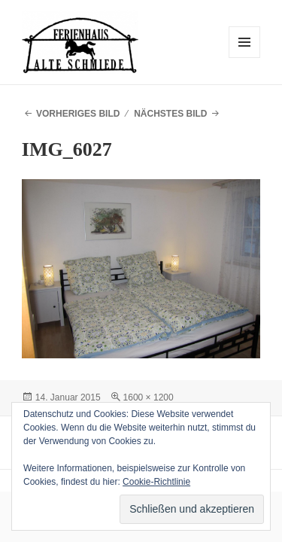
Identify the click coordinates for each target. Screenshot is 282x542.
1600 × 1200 (148, 397)
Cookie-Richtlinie (156, 482)
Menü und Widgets (244, 57)
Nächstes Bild (170, 113)
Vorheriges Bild (78, 113)
